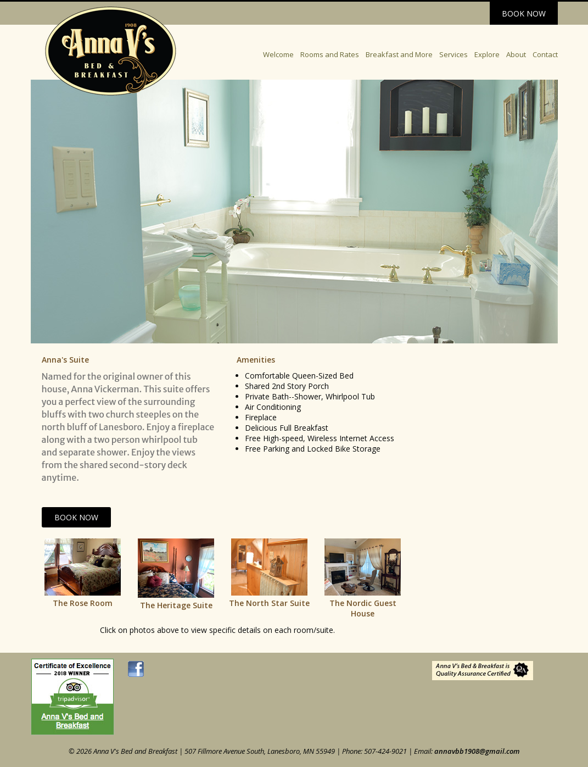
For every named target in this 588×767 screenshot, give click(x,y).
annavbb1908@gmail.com (477, 751)
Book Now (524, 13)
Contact (545, 54)
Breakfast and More (399, 54)
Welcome (278, 54)
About (516, 54)
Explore (487, 54)
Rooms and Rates (329, 54)
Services (453, 54)
